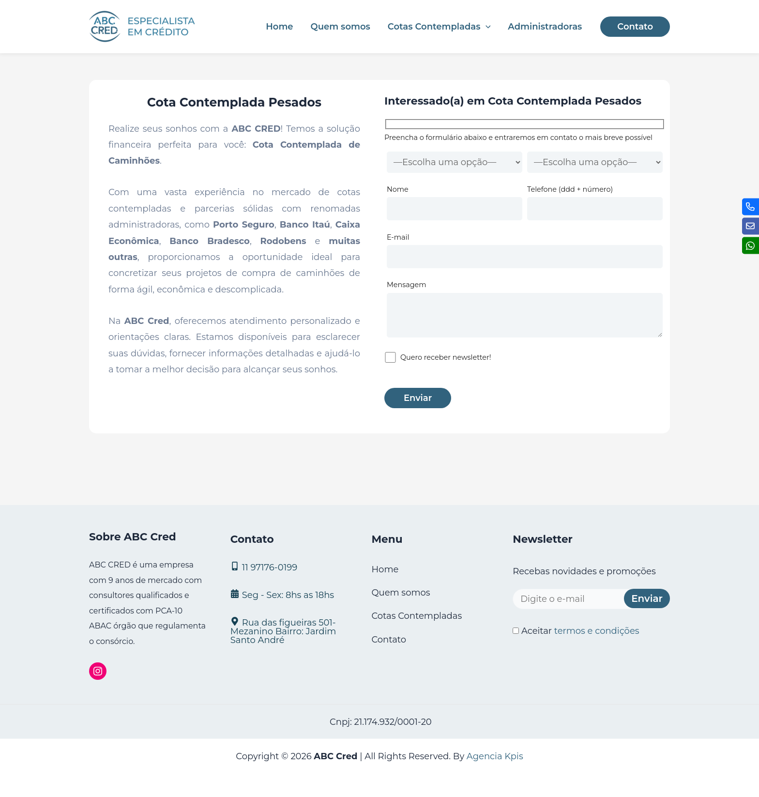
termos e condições (596, 631)
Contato (388, 639)
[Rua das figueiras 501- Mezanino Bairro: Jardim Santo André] (289, 630)
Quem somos (340, 26)
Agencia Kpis (495, 756)
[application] (486, 26)
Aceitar (576, 631)
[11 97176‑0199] (289, 567)
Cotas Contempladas (439, 26)
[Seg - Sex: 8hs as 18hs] (289, 594)
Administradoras (545, 26)
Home (279, 26)
